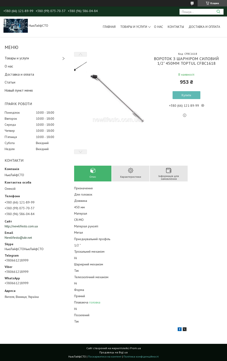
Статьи (10, 82)
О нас (158, 27)
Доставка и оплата (204, 27)
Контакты (176, 27)
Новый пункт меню (19, 90)
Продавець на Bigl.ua (113, 352)
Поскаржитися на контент (104, 356)
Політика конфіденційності (141, 356)
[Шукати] (218, 12)
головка (94, 302)
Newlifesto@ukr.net (18, 237)
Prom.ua (135, 348)
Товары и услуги (133, 27)
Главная (109, 27)
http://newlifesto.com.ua (21, 226)
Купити (186, 95)
